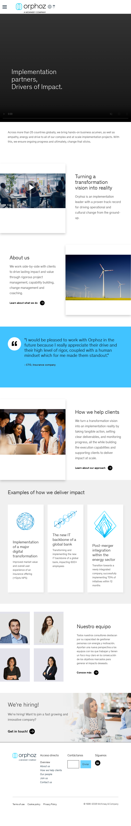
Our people (46, 774)
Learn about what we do (28, 302)
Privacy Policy (50, 804)
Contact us (46, 782)
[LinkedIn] (97, 763)
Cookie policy (34, 804)
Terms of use (19, 804)
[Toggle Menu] (4, 7)
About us (45, 766)
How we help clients (51, 770)
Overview (45, 762)
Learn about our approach (94, 467)
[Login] (51, 7)
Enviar (85, 764)
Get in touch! (22, 731)
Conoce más (88, 672)
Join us (44, 778)
